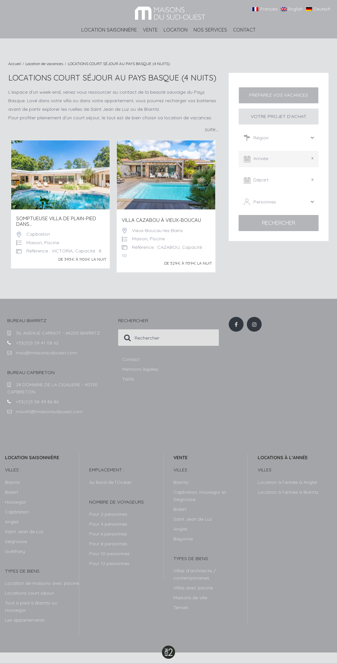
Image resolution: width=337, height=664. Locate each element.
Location (176, 30)
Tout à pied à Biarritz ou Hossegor (31, 606)
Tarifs (128, 379)
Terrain (180, 607)
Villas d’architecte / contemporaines (194, 574)
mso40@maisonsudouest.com (49, 412)
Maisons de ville (190, 598)
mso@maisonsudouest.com (46, 353)
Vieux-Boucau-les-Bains (157, 230)
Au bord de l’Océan (110, 482)
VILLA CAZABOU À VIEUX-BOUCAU (161, 220)
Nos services (210, 30)
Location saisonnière (109, 30)
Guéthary (15, 551)
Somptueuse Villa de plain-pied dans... (56, 221)
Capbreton (38, 234)
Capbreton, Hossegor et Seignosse (199, 495)
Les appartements (25, 620)
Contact (244, 30)
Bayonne (183, 539)
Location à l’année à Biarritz (288, 492)
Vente (150, 30)
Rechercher (278, 223)
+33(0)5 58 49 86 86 (37, 402)
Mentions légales (140, 369)
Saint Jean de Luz (192, 519)
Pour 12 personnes (109, 563)
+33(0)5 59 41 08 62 (37, 343)
